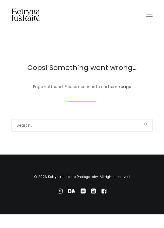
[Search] (82, 125)
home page (119, 86)
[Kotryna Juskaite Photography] (25, 15)
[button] (149, 15)
